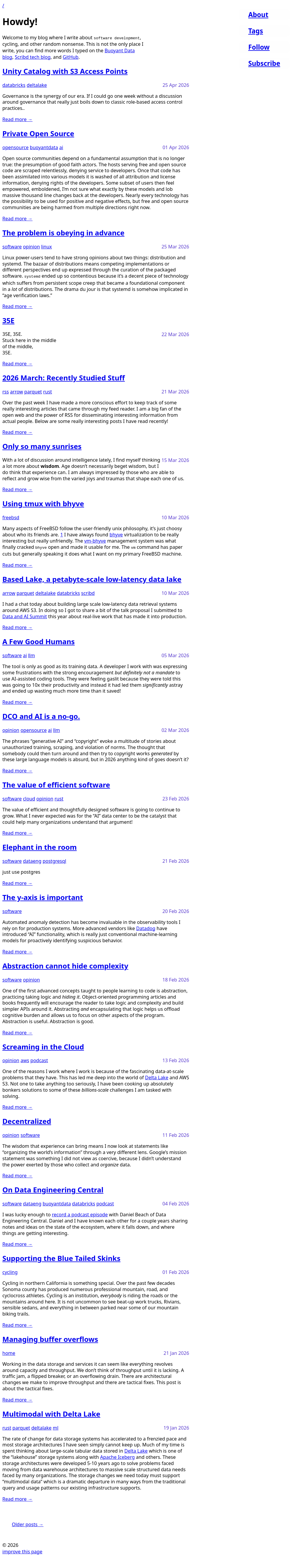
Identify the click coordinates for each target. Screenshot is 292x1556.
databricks (13, 85)
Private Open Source (38, 133)
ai (61, 147)
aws (24, 1059)
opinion (31, 246)
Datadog (145, 927)
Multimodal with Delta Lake (51, 1412)
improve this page (22, 1550)
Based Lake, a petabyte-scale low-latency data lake (91, 578)
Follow (259, 47)
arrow (16, 391)
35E (8, 320)
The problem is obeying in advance (63, 232)
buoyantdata (44, 147)
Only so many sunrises (42, 445)
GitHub (70, 57)
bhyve (116, 534)
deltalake (37, 85)
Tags (255, 30)
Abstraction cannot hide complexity (65, 964)
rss (5, 391)
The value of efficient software (56, 783)
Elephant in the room (39, 846)
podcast (39, 1059)
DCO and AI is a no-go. (41, 715)
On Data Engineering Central (52, 1188)
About (258, 14)
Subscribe (264, 63)
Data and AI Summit (24, 615)
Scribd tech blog (33, 57)
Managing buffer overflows (50, 1338)
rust (47, 391)
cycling (10, 1271)
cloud (29, 797)
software (12, 246)
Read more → (17, 119)
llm (31, 654)
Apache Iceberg (117, 1456)
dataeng (32, 860)
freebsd (10, 517)
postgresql (54, 860)
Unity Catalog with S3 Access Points (65, 71)
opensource (15, 147)
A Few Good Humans (38, 640)
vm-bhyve (95, 540)
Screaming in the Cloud (43, 1045)
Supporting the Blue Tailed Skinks (61, 1257)
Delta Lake (156, 1076)
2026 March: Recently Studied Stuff (63, 377)
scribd (88, 592)
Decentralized (26, 1120)
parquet (33, 391)
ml (56, 1426)
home (8, 1352)
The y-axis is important (42, 896)
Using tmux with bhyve (43, 503)
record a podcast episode (80, 1213)
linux (46, 246)
